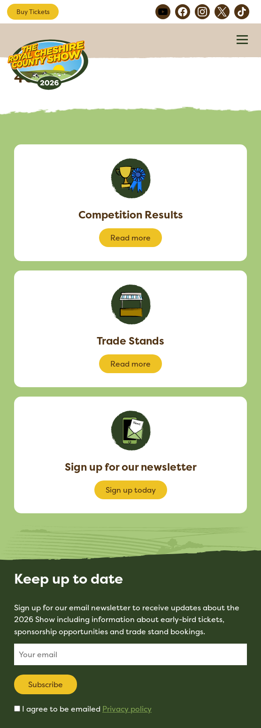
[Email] (130, 654)
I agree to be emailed (87, 709)
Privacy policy (127, 709)
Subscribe (45, 684)
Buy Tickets (33, 12)
